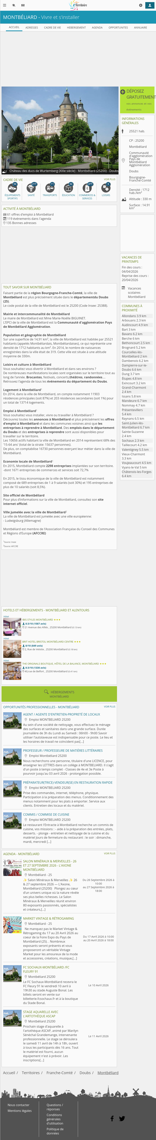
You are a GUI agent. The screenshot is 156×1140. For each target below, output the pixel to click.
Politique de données (55, 1131)
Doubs (133, 171)
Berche (131, 338)
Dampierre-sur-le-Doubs (134, 367)
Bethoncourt (136, 343)
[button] (137, 100)
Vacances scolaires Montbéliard (136, 292)
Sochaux (133, 440)
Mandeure (134, 401)
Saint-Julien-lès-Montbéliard (136, 425)
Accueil (9, 1072)
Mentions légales (20, 1111)
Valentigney (135, 449)
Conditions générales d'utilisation (55, 1119)
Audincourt (135, 325)
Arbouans (134, 320)
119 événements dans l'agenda (29, 219)
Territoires (31, 1072)
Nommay (133, 405)
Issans (131, 396)
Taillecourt (134, 445)
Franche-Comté (59, 1072)
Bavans (132, 334)
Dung (131, 374)
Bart (129, 329)
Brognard (133, 347)
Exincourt (134, 383)
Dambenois (135, 361)
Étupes (132, 378)
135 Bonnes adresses (21, 223)
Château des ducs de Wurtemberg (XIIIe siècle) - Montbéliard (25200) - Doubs (64, 171)
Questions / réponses (55, 1107)
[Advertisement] (78, 58)
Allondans (134, 316)
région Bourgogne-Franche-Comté (57, 293)
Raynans (133, 418)
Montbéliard (108, 1072)
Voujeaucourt (136, 463)
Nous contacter (18, 1105)
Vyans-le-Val (134, 467)
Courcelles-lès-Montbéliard (134, 354)
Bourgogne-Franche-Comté (140, 178)
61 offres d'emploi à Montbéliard (30, 214)
